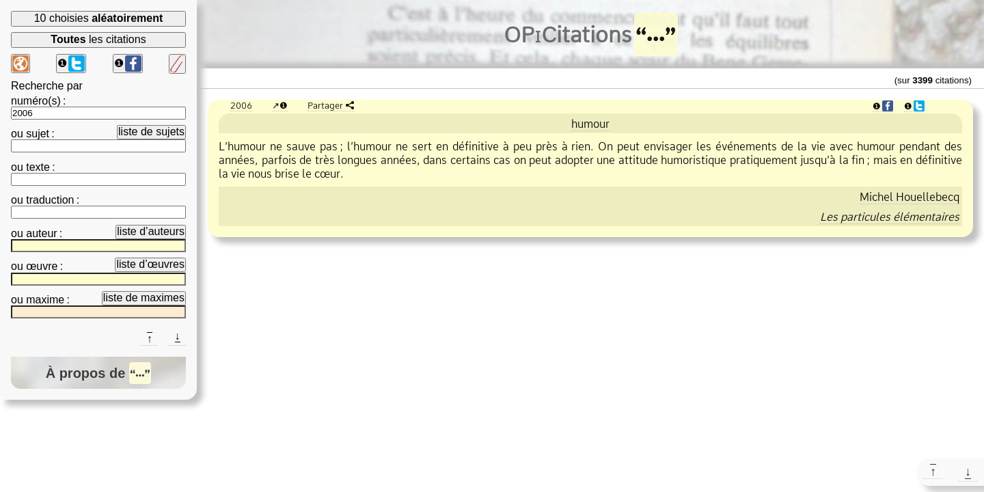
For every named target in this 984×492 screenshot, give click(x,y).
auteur (41, 233)
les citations (98, 39)
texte (38, 167)
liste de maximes (143, 297)
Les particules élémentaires (889, 216)
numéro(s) (36, 101)
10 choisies (98, 18)
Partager (325, 105)
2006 (241, 105)
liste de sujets (151, 131)
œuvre (41, 266)
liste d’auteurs (150, 231)
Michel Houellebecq (909, 197)
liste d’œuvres (150, 264)
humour (590, 124)
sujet (37, 133)
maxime (45, 299)
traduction (50, 200)
